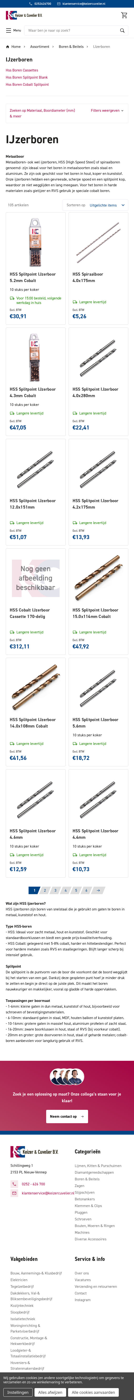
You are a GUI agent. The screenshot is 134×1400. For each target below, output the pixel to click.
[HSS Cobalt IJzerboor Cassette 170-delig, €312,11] (35, 578)
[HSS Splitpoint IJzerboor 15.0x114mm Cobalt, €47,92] (98, 578)
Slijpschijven (84, 1192)
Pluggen (81, 1212)
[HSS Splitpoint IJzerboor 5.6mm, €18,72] (98, 687)
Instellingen (18, 1392)
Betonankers (85, 1199)
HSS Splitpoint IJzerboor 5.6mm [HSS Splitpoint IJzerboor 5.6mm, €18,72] (96, 723)
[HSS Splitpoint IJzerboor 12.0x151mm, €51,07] (35, 469)
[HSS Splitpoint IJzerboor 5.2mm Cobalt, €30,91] (35, 242)
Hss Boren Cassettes (22, 70)
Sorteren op (76, 204)
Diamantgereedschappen (94, 1172)
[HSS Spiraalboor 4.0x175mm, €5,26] (98, 242)
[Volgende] (98, 890)
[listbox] (108, 205)
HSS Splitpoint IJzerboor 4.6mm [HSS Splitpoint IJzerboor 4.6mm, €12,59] (33, 834)
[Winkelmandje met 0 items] (124, 15)
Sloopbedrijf (20, 1312)
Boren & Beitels (87, 1179)
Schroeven (83, 1219)
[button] (67, 113)
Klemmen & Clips (88, 1205)
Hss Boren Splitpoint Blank (27, 77)
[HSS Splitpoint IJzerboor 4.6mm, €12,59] (35, 799)
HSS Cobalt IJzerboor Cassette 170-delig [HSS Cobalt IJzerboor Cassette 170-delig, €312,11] (30, 613)
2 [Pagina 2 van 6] (45, 890)
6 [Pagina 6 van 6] (86, 890)
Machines (82, 1232)
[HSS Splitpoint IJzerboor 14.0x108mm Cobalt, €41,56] (35, 687)
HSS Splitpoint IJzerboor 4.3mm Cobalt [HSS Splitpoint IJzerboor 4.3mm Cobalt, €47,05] (33, 392)
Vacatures (83, 1279)
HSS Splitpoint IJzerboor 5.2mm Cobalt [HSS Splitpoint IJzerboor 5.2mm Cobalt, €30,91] (33, 277)
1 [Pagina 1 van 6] (35, 890)
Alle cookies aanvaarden (93, 1392)
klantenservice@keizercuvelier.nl (48, 1193)
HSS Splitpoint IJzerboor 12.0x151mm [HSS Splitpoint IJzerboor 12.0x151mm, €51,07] (33, 504)
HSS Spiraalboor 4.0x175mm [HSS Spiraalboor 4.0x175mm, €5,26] (88, 277)
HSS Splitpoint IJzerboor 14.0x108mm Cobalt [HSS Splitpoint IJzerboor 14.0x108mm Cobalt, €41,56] (33, 723)
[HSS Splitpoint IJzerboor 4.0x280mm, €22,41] (98, 357)
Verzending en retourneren (96, 1286)
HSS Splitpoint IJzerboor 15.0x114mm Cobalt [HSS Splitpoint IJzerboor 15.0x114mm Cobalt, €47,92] (96, 613)
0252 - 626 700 (33, 1184)
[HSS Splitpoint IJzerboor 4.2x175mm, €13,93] (98, 469)
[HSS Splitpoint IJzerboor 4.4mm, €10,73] (98, 799)
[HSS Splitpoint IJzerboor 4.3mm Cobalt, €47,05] (35, 357)
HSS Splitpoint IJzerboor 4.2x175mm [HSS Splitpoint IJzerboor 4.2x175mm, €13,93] (96, 504)
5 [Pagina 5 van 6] (76, 890)
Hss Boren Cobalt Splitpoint (27, 84)
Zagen (79, 1185)
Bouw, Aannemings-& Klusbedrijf (36, 1273)
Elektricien (18, 1279)
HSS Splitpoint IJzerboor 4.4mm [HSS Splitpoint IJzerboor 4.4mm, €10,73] (96, 834)
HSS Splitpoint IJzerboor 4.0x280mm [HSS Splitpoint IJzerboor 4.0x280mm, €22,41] (96, 392)
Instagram (83, 1299)
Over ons (82, 1273)
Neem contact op (67, 1116)
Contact (81, 1293)
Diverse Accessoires (90, 1239)
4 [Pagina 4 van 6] (66, 890)
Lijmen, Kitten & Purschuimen (98, 1165)
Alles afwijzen (50, 1392)
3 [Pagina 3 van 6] (55, 890)
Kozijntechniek (22, 1305)
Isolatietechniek (22, 1318)
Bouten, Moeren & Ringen (95, 1225)
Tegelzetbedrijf (22, 1286)
